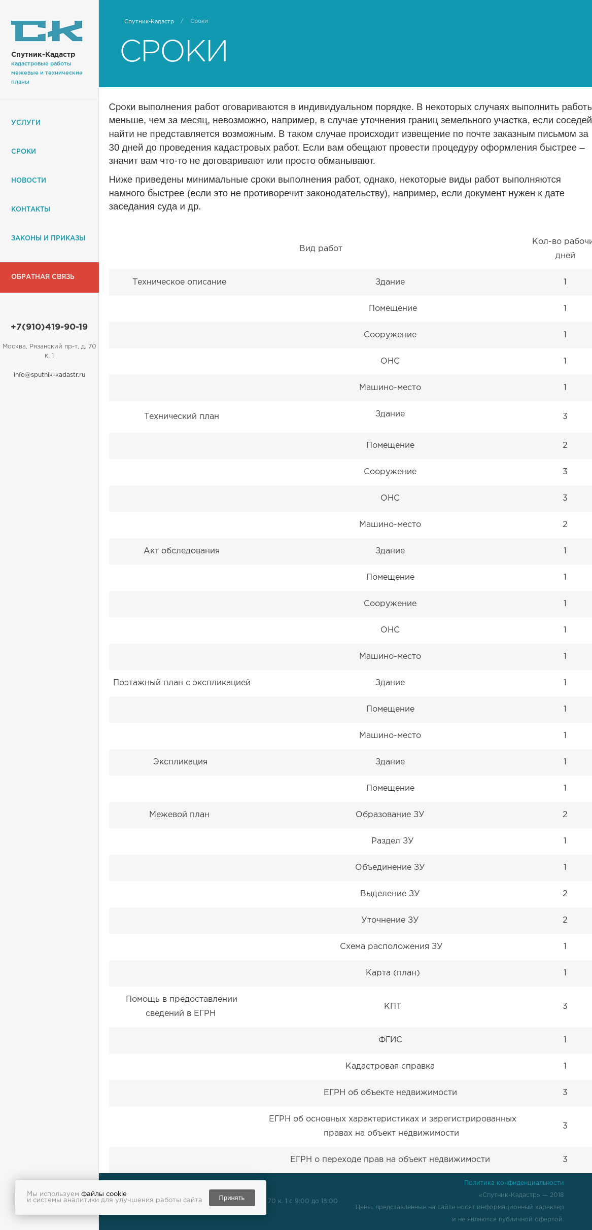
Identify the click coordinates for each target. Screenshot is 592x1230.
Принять (232, 1198)
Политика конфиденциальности (514, 1183)
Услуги (26, 123)
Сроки (23, 152)
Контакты (30, 210)
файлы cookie (104, 1194)
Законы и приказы (48, 238)
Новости (28, 181)
